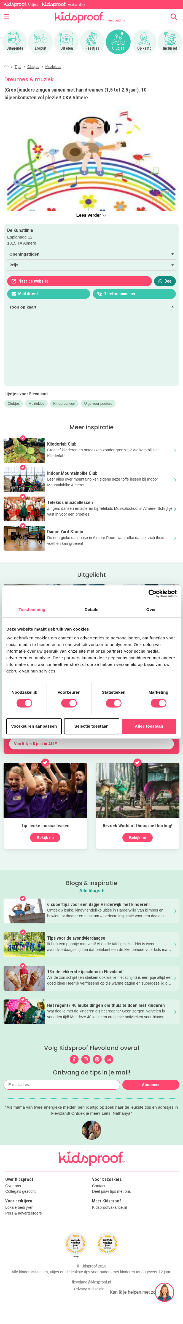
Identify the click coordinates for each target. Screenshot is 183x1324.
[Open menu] (6, 17)
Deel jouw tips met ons (111, 1191)
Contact (98, 1186)
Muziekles (36, 403)
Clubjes (14, 403)
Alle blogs (91, 890)
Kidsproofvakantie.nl (109, 1207)
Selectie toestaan (91, 726)
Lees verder (91, 215)
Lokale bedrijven (19, 1207)
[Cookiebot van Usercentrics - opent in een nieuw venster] (152, 593)
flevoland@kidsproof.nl (91, 1282)
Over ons (13, 1186)
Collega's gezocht (20, 1191)
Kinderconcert (64, 403)
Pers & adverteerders (23, 1213)
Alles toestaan (149, 726)
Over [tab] (151, 609)
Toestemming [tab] (31, 609)
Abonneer (151, 1084)
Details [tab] (91, 609)
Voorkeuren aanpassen (34, 726)
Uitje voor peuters (98, 403)
